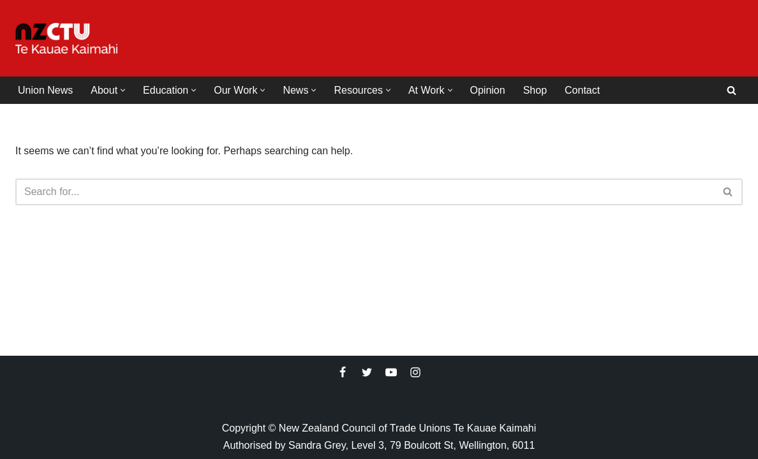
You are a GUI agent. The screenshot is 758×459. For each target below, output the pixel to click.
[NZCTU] (66, 38)
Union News (45, 90)
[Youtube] (391, 372)
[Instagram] (415, 372)
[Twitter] (367, 372)
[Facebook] (343, 372)
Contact (582, 90)
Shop (535, 90)
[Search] (731, 90)
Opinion (487, 90)
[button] (123, 90)
